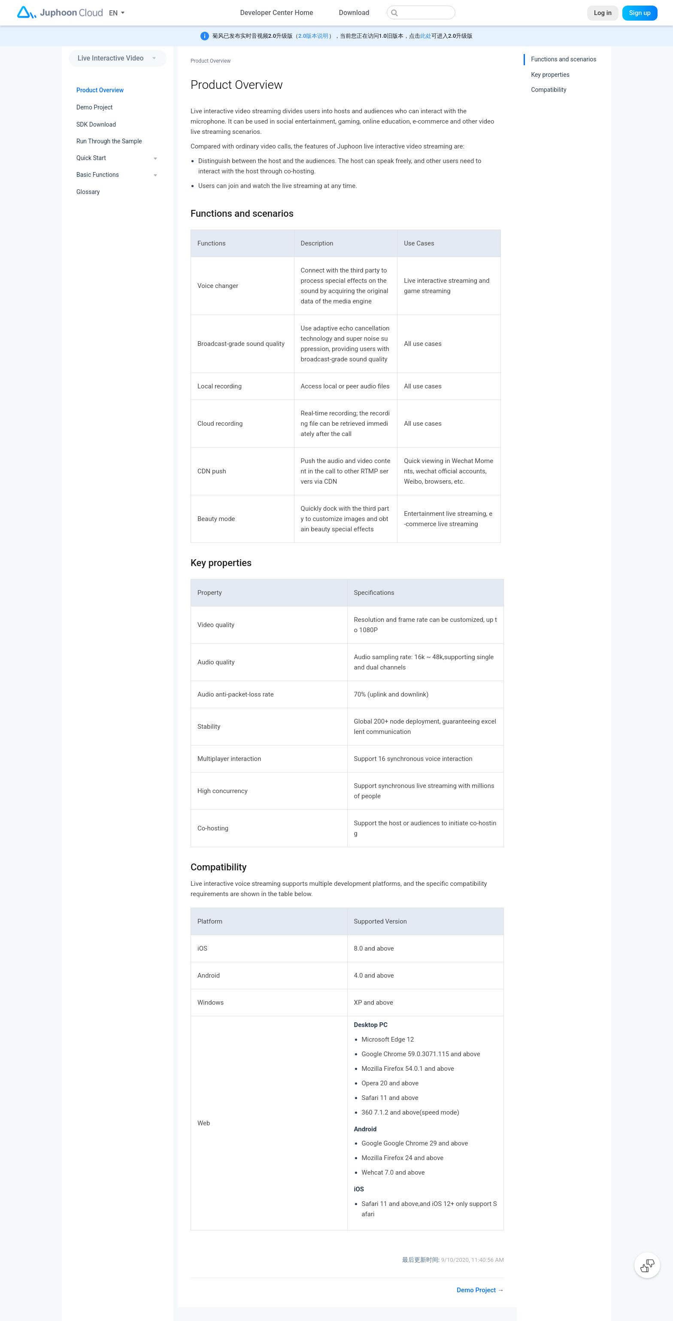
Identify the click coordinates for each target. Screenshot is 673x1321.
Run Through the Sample (109, 141)
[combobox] (421, 12)
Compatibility (548, 89)
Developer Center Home (276, 13)
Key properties (550, 74)
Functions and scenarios (563, 59)
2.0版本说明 (313, 36)
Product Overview (100, 90)
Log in (603, 13)
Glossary (88, 191)
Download (354, 13)
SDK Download (96, 124)
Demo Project (94, 107)
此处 (425, 36)
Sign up (640, 13)
